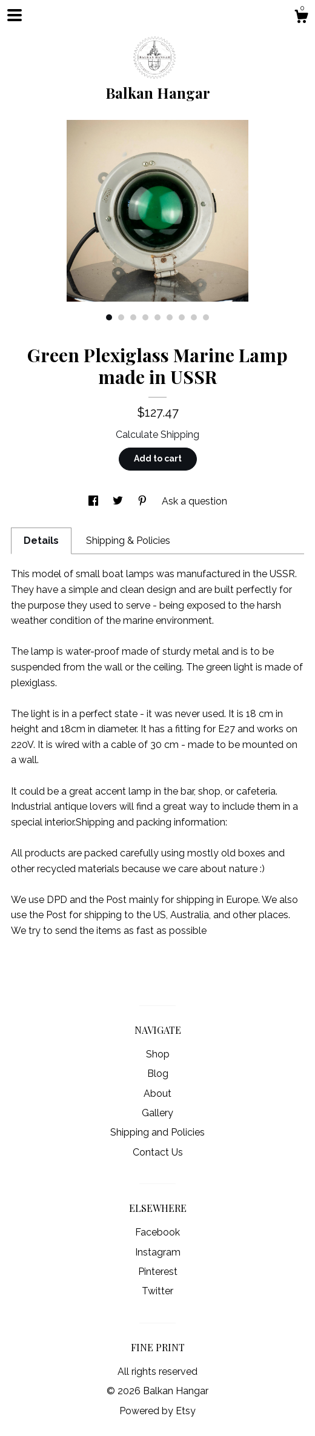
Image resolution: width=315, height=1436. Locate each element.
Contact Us (158, 1152)
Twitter (157, 1291)
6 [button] (170, 317)
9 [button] (206, 317)
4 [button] (145, 317)
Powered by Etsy (157, 1411)
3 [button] (133, 317)
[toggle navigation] (14, 15)
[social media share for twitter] (119, 501)
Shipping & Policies (128, 540)
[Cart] (301, 18)
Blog (157, 1073)
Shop (158, 1054)
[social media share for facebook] (94, 501)
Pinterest (157, 1271)
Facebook (157, 1232)
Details (41, 540)
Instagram (158, 1252)
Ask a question (194, 501)
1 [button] (109, 317)
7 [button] (182, 317)
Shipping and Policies (157, 1132)
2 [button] (121, 317)
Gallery (157, 1113)
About (157, 1093)
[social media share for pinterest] (144, 501)
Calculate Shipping (157, 434)
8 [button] (194, 317)
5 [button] (157, 317)
